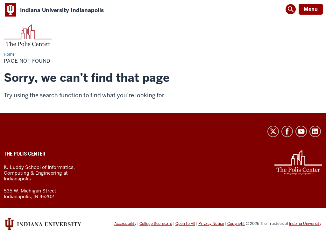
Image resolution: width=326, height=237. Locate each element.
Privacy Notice (211, 223)
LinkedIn (315, 131)
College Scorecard (155, 223)
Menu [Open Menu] (311, 9)
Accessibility (125, 223)
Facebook (287, 131)
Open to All (185, 223)
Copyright (236, 223)
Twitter (273, 131)
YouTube (301, 131)
